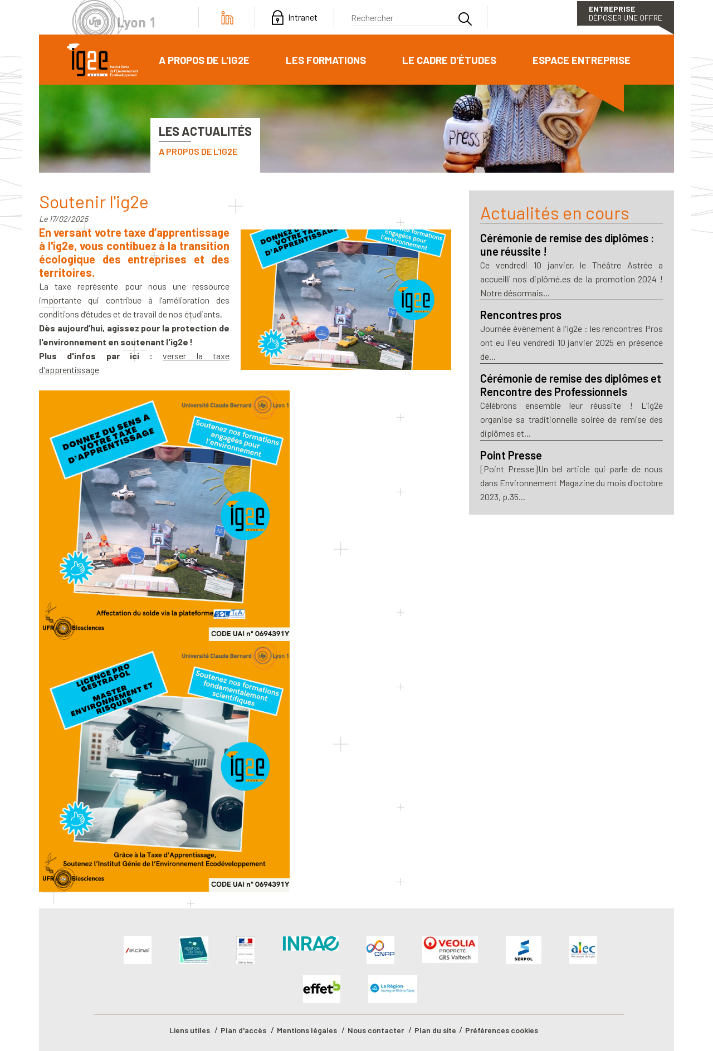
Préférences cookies (501, 1030)
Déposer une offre (625, 13)
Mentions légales (307, 1030)
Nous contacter (376, 1030)
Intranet (303, 17)
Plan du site (435, 1030)
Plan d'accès (243, 1030)
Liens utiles (189, 1030)
